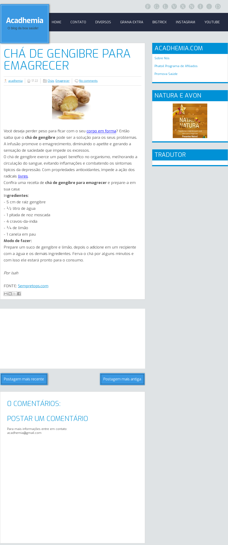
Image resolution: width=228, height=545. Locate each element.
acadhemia (15, 81)
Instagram (185, 22)
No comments (88, 81)
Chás (51, 81)
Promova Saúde (166, 74)
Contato (78, 22)
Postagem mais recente (24, 379)
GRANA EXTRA (131, 22)
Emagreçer (63, 81)
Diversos (103, 22)
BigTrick (159, 22)
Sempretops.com (33, 286)
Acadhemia (24, 20)
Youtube (212, 22)
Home (56, 22)
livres (23, 176)
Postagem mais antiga (122, 379)
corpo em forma (101, 131)
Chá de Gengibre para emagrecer (67, 60)
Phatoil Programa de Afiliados (176, 66)
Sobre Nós (162, 58)
